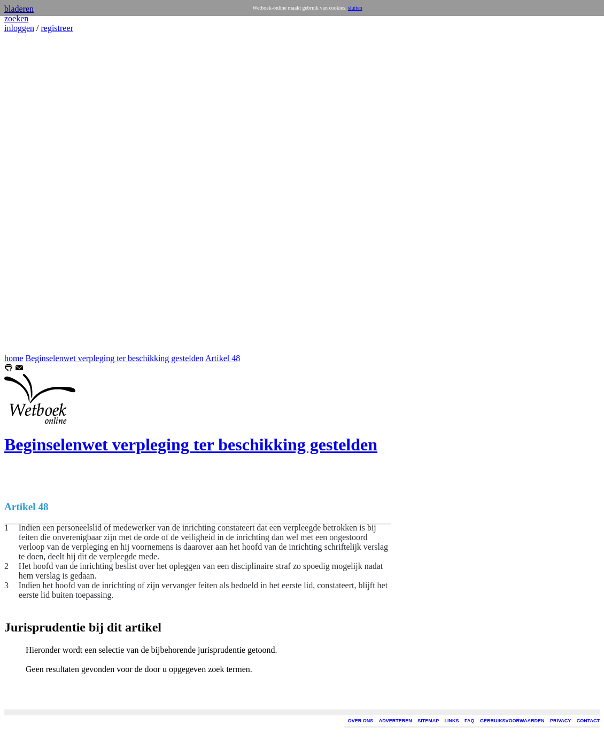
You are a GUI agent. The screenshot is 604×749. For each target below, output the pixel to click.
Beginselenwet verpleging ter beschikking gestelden (115, 358)
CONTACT (588, 720)
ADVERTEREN (395, 720)
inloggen (19, 28)
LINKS (452, 720)
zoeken (16, 18)
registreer (57, 28)
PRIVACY (560, 720)
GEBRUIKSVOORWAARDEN (512, 720)
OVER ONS (361, 720)
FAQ (469, 720)
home (14, 358)
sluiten (355, 8)
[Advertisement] (36, 193)
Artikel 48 (222, 358)
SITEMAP (428, 720)
